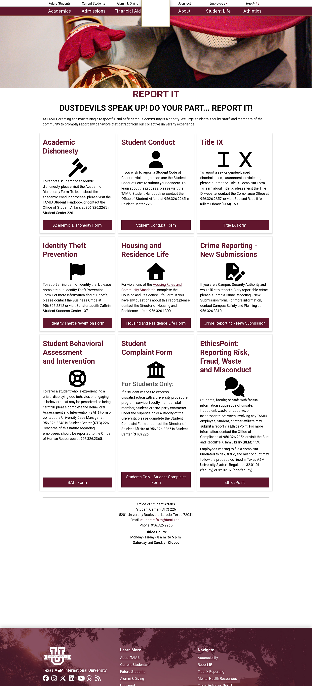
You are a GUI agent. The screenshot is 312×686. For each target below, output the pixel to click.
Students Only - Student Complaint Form (156, 480)
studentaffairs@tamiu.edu (160, 520)
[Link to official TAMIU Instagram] (55, 679)
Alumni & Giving (127, 3)
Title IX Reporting (211, 672)
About (184, 11)
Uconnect (184, 3)
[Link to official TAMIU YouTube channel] (82, 679)
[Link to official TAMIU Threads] (90, 679)
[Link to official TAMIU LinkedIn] (73, 679)
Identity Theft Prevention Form (77, 323)
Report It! (205, 665)
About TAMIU (130, 658)
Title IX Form (234, 225)
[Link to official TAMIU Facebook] (47, 679)
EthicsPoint (234, 482)
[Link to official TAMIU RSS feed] (99, 679)
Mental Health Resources (217, 679)
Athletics (252, 11)
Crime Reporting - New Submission (234, 323)
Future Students (60, 3)
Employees (218, 3)
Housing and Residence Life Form (156, 323)
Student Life (218, 11)
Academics (59, 11)
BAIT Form (77, 482)
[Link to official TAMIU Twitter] (64, 679)
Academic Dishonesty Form (77, 225)
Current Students (93, 3)
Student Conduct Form (156, 225)
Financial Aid (127, 11)
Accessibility (208, 658)
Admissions (93, 11)
